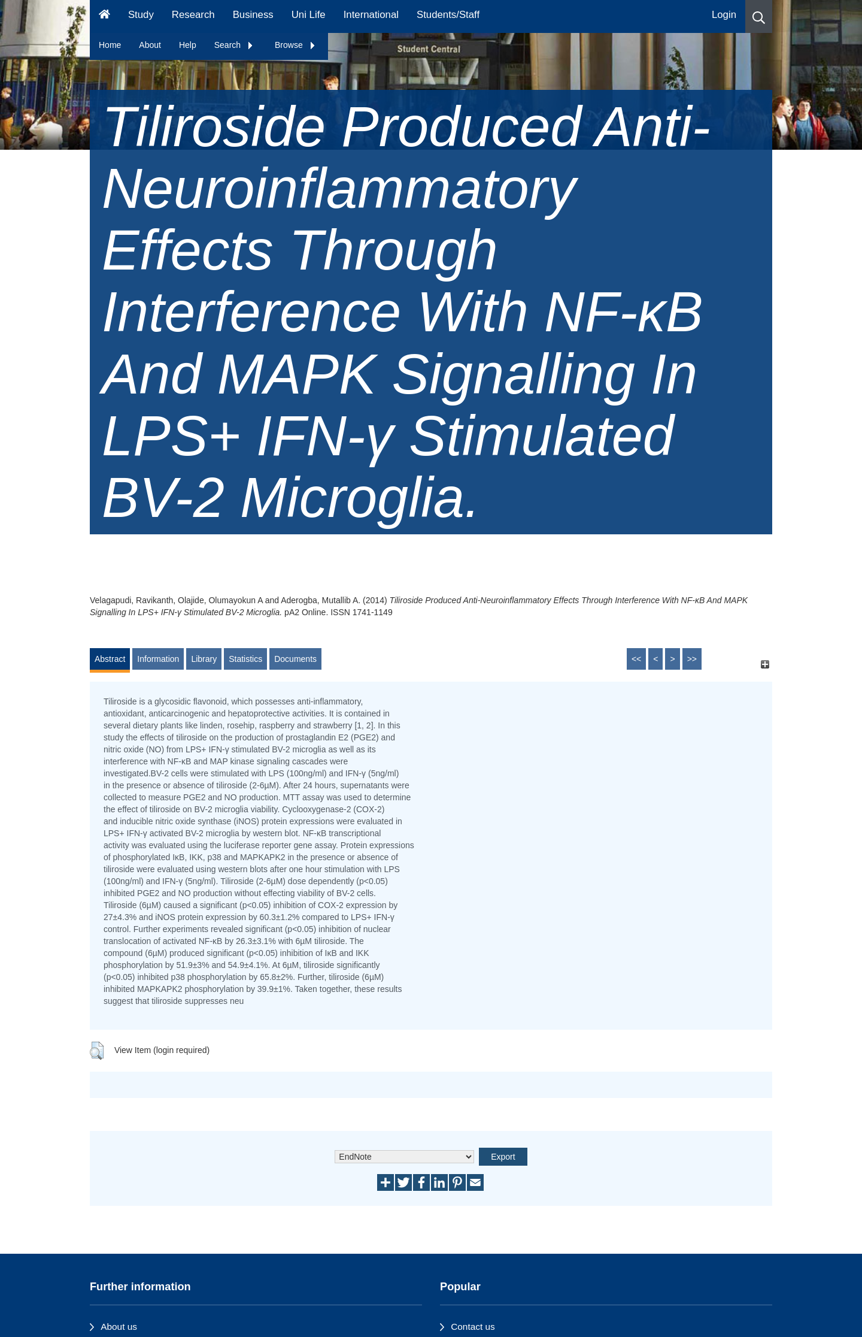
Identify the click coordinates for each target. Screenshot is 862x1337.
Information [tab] (158, 659)
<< (636, 659)
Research (193, 14)
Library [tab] (204, 659)
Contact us (473, 1326)
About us (119, 1326)
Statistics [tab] (245, 659)
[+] (764, 664)
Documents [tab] (295, 659)
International (371, 14)
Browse (295, 45)
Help (187, 45)
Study (141, 14)
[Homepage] (104, 16)
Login (724, 14)
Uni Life (309, 14)
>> (692, 659)
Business (253, 14)
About (150, 45)
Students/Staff (448, 14)
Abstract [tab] (110, 659)
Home (110, 45)
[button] (758, 16)
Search (234, 45)
